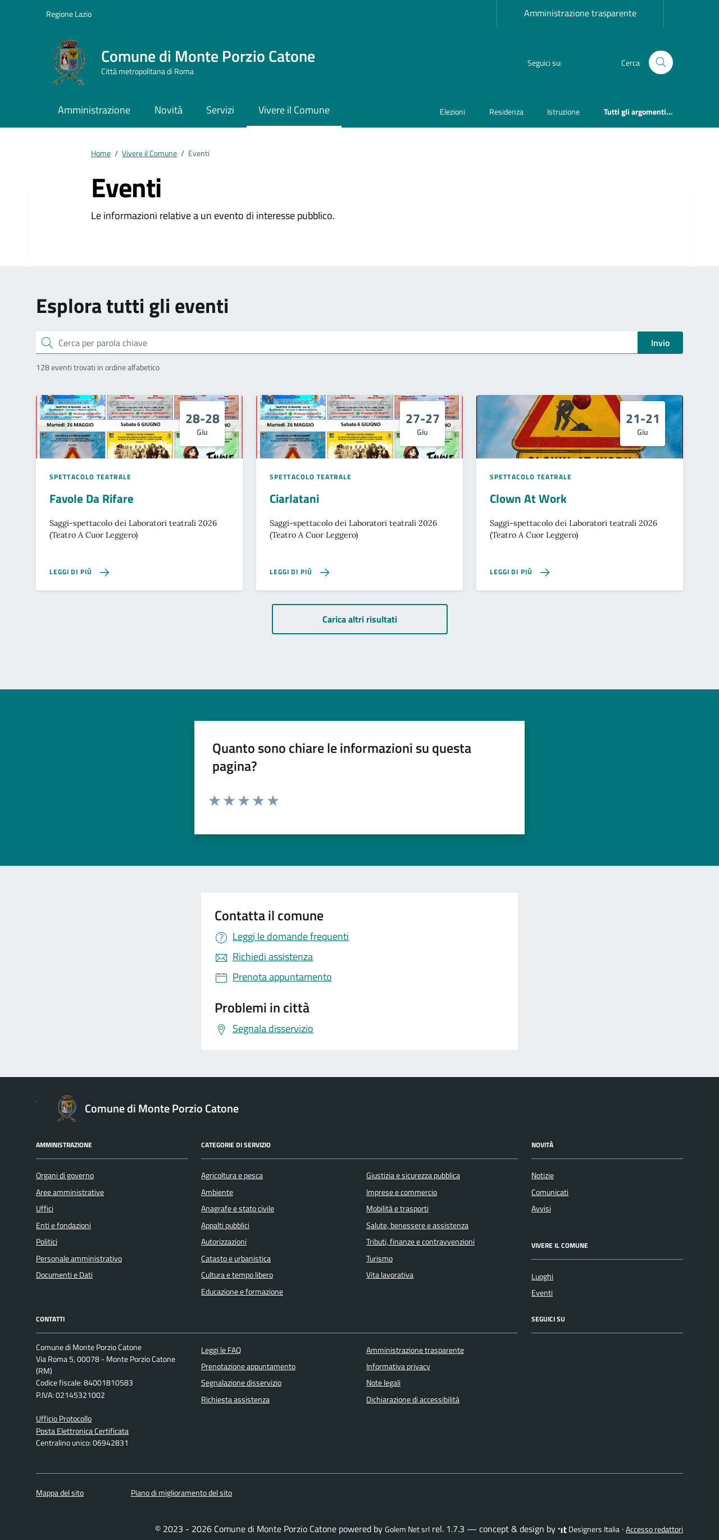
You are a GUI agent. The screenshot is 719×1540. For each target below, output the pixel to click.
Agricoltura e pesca (232, 1175)
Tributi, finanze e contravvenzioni (420, 1241)
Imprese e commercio (401, 1192)
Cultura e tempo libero (237, 1275)
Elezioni (452, 111)
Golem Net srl (407, 1529)
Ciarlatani (294, 499)
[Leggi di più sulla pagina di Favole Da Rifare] (79, 572)
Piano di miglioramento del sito (181, 1493)
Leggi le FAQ (221, 1350)
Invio (660, 342)
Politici (46, 1241)
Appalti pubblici (225, 1225)
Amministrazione (94, 109)
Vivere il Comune (294, 109)
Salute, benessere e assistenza (417, 1225)
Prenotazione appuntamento (248, 1366)
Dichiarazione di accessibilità (412, 1399)
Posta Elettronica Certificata (82, 1431)
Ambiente (217, 1192)
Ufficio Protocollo (64, 1418)
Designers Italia (589, 1529)
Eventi (542, 1293)
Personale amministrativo (79, 1258)
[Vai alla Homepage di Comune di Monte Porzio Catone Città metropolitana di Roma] (187, 62)
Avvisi (541, 1208)
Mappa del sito (60, 1493)
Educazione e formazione (242, 1291)
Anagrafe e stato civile (237, 1208)
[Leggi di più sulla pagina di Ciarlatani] (299, 572)
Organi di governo (65, 1175)
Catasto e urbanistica (236, 1258)
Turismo (379, 1258)
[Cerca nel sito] (661, 63)
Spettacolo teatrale (90, 477)
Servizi (220, 109)
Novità (168, 109)
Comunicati (549, 1192)
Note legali (383, 1383)
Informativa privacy (398, 1366)
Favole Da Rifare (91, 499)
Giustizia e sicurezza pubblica (413, 1175)
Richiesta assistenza (235, 1399)
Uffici (44, 1208)
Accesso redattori (654, 1529)
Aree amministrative (70, 1192)
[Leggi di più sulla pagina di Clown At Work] (519, 572)
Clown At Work (528, 499)
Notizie (542, 1175)
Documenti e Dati (64, 1275)
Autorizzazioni (224, 1241)
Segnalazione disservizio (241, 1383)
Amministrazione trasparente (580, 13)
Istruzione (563, 111)
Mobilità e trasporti (397, 1208)
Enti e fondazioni (63, 1225)
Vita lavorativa (389, 1275)
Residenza (506, 111)
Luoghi (542, 1276)
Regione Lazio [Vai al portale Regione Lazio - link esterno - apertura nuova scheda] (69, 14)
